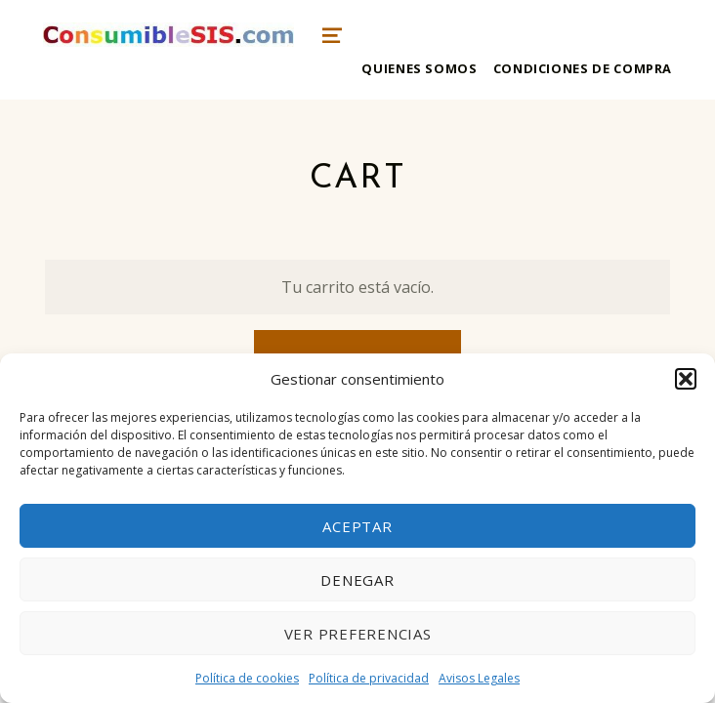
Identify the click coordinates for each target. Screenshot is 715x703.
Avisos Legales (479, 678)
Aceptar (357, 526)
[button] (685, 379)
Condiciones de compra (582, 68)
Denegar (357, 580)
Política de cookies (247, 678)
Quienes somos (419, 68)
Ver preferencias (358, 633)
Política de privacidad (369, 678)
